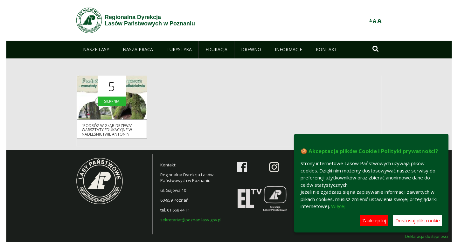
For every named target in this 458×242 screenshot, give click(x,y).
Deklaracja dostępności (426, 236)
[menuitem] (96, 49)
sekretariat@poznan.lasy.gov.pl (190, 220)
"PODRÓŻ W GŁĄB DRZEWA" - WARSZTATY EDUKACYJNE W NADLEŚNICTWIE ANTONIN (108, 130)
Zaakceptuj (374, 220)
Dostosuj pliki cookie (417, 220)
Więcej (338, 206)
